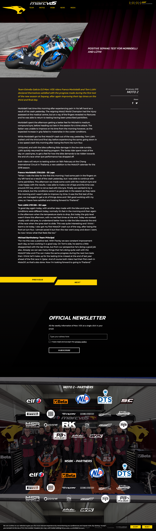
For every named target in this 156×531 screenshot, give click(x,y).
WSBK (52, 7)
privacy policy (81, 342)
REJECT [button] (147, 527)
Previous (37, 279)
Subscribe (64, 350)
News (62, 7)
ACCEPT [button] (135, 527)
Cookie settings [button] (121, 527)
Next (77, 282)
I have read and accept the (69, 342)
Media (73, 7)
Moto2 (42, 7)
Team (31, 7)
